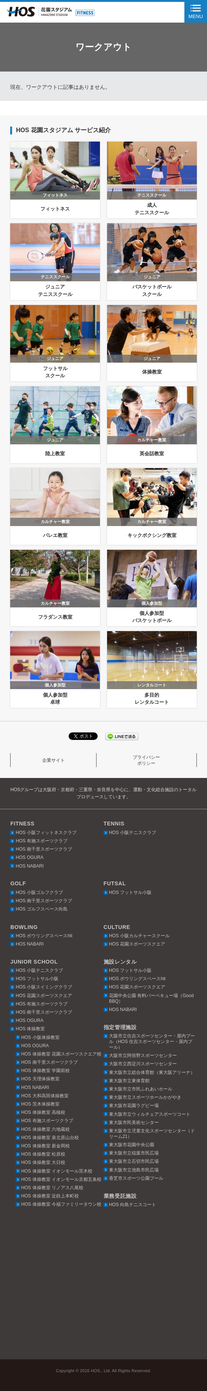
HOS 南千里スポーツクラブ (44, 849)
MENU (196, 16)
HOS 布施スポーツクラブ (41, 840)
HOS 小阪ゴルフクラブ (39, 892)
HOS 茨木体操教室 (40, 1104)
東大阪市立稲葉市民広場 (134, 1153)
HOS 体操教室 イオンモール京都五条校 (61, 1179)
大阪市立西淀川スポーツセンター (143, 1063)
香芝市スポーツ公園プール (136, 1178)
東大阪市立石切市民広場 (134, 1161)
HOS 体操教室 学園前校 (45, 1070)
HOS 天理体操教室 (40, 1078)
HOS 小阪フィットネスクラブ (46, 832)
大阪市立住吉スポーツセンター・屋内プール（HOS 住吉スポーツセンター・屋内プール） (152, 1041)
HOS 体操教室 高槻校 (43, 1112)
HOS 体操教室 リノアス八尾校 (52, 1187)
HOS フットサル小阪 (130, 892)
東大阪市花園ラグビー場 (134, 1105)
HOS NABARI (30, 866)
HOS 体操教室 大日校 (43, 1162)
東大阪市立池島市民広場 (134, 1170)
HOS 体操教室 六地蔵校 (45, 1129)
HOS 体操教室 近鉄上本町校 (50, 1196)
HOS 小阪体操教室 (40, 1037)
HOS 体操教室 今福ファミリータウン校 (61, 1204)
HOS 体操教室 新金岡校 (45, 1145)
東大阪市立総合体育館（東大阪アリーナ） (152, 1072)
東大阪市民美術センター (134, 1122)
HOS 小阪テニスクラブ (132, 832)
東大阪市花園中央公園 (131, 1144)
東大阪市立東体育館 (129, 1080)
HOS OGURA (29, 857)
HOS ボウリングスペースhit (44, 935)
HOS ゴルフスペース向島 (41, 909)
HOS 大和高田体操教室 (44, 1095)
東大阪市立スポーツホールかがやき (145, 1097)
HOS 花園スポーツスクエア (137, 944)
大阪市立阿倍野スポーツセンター (143, 1055)
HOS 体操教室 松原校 (43, 1154)
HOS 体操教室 (30, 1028)
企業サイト (53, 760)
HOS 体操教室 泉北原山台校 (50, 1137)
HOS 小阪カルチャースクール (139, 935)
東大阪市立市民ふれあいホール (140, 1089)
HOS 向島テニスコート (132, 1204)
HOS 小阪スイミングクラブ (44, 987)
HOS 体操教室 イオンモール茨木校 (56, 1171)
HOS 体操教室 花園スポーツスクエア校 (61, 1054)
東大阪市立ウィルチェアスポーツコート (149, 1114)
